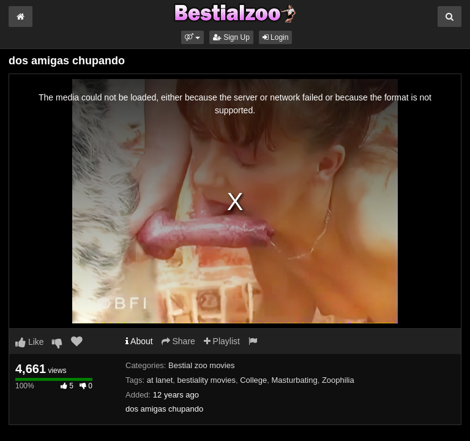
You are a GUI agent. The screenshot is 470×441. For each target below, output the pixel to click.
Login (276, 37)
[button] (192, 37)
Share (178, 341)
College (253, 380)
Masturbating (295, 380)
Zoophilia (338, 380)
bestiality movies (206, 380)
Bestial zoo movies (201, 365)
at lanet (160, 380)
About (139, 341)
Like (29, 342)
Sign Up (231, 37)
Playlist (222, 341)
